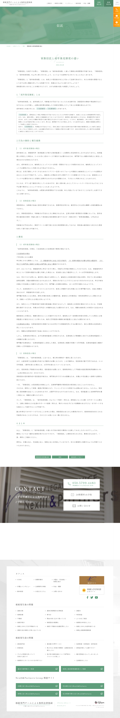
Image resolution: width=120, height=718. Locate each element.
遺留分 (78, 611)
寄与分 (49, 615)
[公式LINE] (116, 23)
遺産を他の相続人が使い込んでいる (29, 630)
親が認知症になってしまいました (87, 654)
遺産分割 (20, 611)
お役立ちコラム (16, 46)
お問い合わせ (58, 591)
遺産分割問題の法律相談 (55, 611)
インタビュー (69, 3)
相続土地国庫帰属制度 (83, 630)
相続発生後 (108, 3)
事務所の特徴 (58, 3)
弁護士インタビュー (23, 586)
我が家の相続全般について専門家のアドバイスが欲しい (58, 655)
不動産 (19, 618)
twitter (91, 597)
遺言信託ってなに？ (77, 457)
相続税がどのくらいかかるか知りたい (29, 660)
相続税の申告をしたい (83, 622)
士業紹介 (49, 3)
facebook (87, 597)
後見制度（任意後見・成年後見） (87, 644)
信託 (24, 46)
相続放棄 (20, 615)
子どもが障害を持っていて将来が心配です (26, 655)
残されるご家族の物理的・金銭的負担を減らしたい (60, 649)
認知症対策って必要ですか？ (85, 648)
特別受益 (79, 615)
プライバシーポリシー (63, 703)
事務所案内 (39, 580)
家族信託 (20, 648)
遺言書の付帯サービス (54, 644)
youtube (96, 597)
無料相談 (78, 3)
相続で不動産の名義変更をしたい (58, 626)
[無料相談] (116, 16)
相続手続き (21, 622)
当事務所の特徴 (40, 586)
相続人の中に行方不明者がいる (27, 626)
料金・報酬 (87, 3)
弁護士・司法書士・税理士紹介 (60, 581)
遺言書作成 (21, 644)
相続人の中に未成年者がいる (86, 626)
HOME (9, 46)
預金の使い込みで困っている (56, 618)
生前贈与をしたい (82, 660)
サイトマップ (60, 706)
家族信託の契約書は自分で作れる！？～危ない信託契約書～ (43, 457)
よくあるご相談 (81, 618)
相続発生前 (99, 3)
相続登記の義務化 (53, 622)
